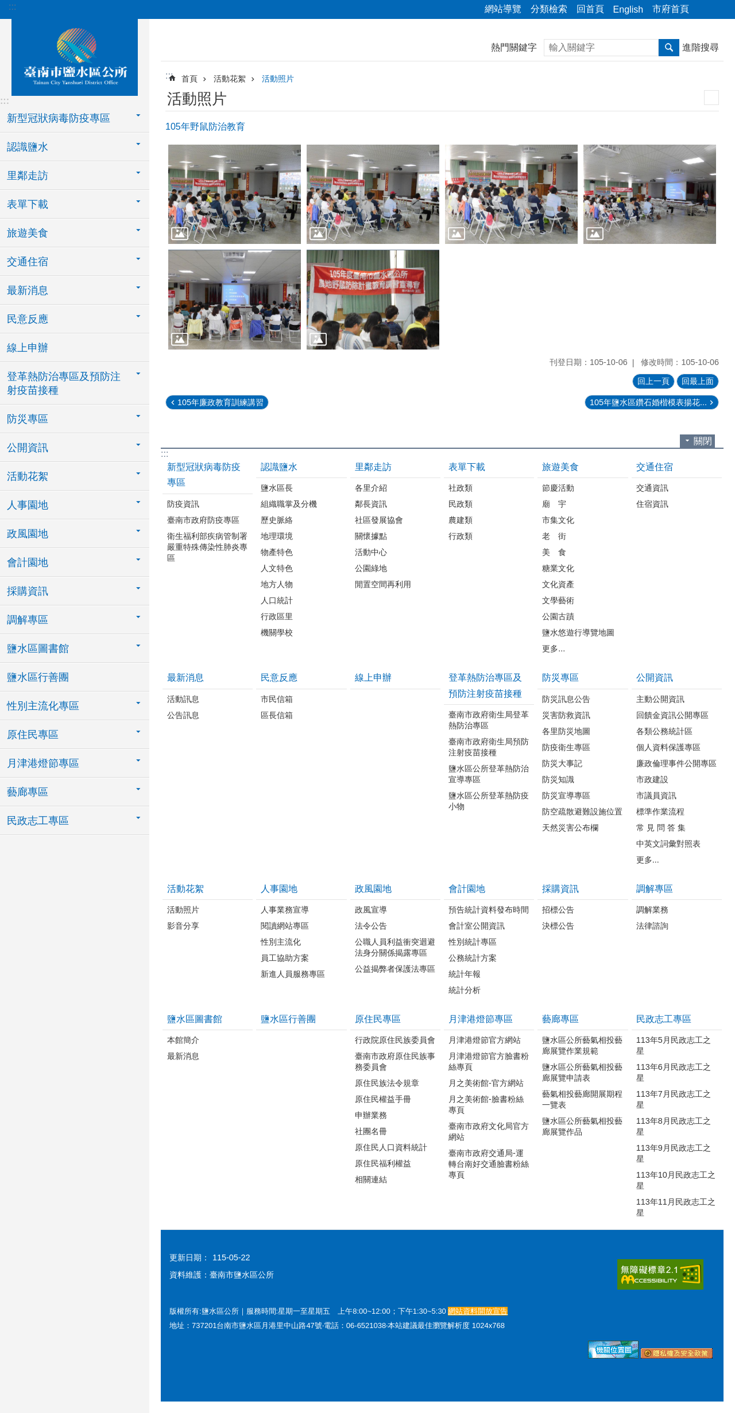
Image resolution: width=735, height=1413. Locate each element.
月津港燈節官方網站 (484, 1040)
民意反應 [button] (27, 319)
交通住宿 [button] (27, 261)
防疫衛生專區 (566, 747)
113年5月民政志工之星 (673, 1045)
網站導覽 (503, 9)
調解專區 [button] (27, 620)
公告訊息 (183, 715)
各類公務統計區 (664, 731)
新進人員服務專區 (293, 974)
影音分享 (183, 925)
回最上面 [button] (698, 381)
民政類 (460, 503)
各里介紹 (371, 487)
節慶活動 (558, 487)
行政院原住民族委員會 (395, 1040)
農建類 (460, 520)
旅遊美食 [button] (27, 233)
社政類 (460, 487)
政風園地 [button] (27, 533)
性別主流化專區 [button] (43, 706)
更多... (553, 648)
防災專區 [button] (27, 419)
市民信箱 (277, 699)
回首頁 (590, 9)
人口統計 (277, 600)
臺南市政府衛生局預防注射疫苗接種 (488, 747)
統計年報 (464, 974)
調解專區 (654, 889)
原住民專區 (378, 1019)
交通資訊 (652, 487)
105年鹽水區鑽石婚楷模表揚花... (648, 402)
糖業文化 (558, 568)
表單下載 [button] (27, 204)
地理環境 (277, 536)
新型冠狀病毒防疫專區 (204, 474)
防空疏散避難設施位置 (582, 811)
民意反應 (279, 677)
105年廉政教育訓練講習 (220, 402)
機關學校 (277, 632)
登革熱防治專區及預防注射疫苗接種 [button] (64, 383)
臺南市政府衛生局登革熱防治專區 (488, 720)
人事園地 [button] (27, 505)
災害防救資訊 (566, 715)
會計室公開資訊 (476, 925)
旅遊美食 (560, 467)
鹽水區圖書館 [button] (38, 648)
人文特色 (277, 568)
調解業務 (652, 909)
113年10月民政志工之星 (675, 1180)
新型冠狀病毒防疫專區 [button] (58, 118)
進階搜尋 (700, 47)
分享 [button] (703, 10)
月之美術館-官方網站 (486, 1083)
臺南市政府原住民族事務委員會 (395, 1061)
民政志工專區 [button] (38, 820)
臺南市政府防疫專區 (203, 520)
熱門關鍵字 (514, 47)
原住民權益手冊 (383, 1099)
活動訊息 (183, 699)
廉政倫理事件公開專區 (676, 763)
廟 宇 (554, 503)
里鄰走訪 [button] (27, 175)
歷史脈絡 (277, 520)
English (628, 9)
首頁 (189, 78)
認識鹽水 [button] (27, 147)
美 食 (554, 552)
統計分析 (464, 990)
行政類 (460, 536)
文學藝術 (558, 600)
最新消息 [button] (27, 290)
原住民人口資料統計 (391, 1147)
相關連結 (371, 1179)
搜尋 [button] (669, 47)
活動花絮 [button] (27, 476)
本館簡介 (183, 1040)
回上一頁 (653, 381)
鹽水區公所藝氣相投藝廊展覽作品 (582, 1126)
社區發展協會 (379, 520)
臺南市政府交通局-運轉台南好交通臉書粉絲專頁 (488, 1163)
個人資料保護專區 (668, 747)
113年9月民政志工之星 (673, 1153)
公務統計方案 (472, 957)
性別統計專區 (472, 941)
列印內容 (711, 97)
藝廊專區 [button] (27, 792)
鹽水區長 (277, 487)
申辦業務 (371, 1115)
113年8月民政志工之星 (673, 1126)
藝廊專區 (560, 1019)
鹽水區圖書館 (194, 1019)
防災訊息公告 (566, 699)
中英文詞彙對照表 (668, 843)
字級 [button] (719, 10)
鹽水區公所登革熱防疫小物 (488, 801)
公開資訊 (654, 677)
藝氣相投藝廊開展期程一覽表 (582, 1099)
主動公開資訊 (660, 699)
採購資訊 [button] (27, 591)
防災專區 (560, 677)
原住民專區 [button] (33, 734)
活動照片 (278, 78)
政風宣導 (371, 909)
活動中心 (371, 552)
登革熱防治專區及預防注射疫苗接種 (485, 685)
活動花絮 (230, 78)
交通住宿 (654, 467)
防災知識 (558, 779)
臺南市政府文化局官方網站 (488, 1131)
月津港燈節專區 (480, 1019)
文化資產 (558, 584)
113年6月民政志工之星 (673, 1072)
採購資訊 (560, 889)
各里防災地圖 (566, 731)
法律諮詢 (652, 925)
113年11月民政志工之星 (675, 1207)
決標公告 (558, 925)
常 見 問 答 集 (661, 827)
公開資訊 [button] (27, 447)
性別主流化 (281, 941)
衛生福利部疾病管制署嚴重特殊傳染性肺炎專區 (207, 546)
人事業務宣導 (285, 909)
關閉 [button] (703, 441)
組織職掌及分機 (289, 503)
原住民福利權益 (383, 1163)
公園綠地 (371, 568)
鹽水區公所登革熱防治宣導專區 (488, 774)
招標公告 (558, 909)
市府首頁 (670, 9)
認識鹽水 (279, 467)
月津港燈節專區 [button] (43, 763)
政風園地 (373, 889)
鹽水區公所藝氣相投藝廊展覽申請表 (582, 1072)
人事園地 (279, 889)
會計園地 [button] (27, 562)
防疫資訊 (183, 503)
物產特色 (277, 552)
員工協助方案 (285, 957)
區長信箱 (277, 715)
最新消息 (185, 677)
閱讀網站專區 (285, 925)
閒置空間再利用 (383, 584)
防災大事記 (562, 763)
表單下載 (466, 467)
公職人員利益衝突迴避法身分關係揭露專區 (395, 947)
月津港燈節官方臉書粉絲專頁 (488, 1061)
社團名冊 (371, 1131)
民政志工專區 (663, 1019)
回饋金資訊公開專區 (672, 715)
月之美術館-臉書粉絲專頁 (486, 1104)
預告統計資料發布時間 (488, 909)
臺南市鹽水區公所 (74, 55)
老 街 (554, 536)
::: (12, 6)
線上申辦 (27, 348)
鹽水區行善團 (38, 677)
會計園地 (466, 889)
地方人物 (277, 584)
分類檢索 (549, 9)
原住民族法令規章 (387, 1083)
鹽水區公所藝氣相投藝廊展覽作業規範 (582, 1045)
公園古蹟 (558, 616)
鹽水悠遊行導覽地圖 (578, 632)
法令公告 (371, 925)
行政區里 (277, 616)
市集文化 (558, 520)
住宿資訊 (652, 503)
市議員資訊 (656, 795)
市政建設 (652, 779)
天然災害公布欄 (570, 827)
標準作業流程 (660, 811)
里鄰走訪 (373, 467)
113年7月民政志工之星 (673, 1099)
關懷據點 (371, 536)
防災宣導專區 (566, 795)
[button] (234, 194)
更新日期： (189, 1257)
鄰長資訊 (371, 503)
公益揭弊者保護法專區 (395, 968)
